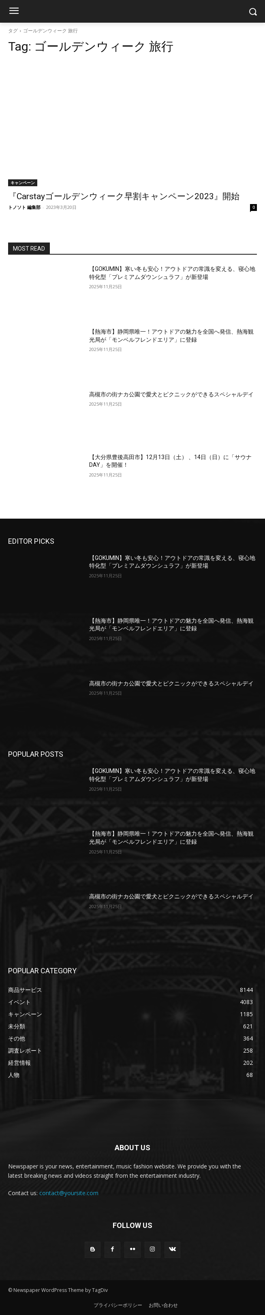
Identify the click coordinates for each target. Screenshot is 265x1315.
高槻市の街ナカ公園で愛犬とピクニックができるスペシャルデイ (171, 394)
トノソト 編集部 (24, 207)
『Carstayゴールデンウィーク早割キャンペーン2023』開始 (123, 196)
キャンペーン (23, 182)
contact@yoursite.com (68, 1193)
